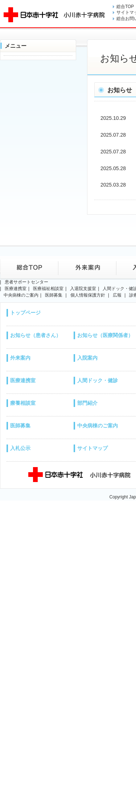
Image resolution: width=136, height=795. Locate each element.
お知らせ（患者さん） (35, 335)
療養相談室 (23, 403)
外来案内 (20, 358)
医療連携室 (23, 380)
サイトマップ (92, 448)
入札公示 (20, 448)
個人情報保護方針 (87, 295)
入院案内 (87, 358)
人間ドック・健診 (97, 380)
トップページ (25, 313)
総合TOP (125, 6)
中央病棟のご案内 (97, 425)
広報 (117, 295)
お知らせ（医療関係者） (105, 335)
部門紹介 (87, 403)
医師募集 (20, 425)
